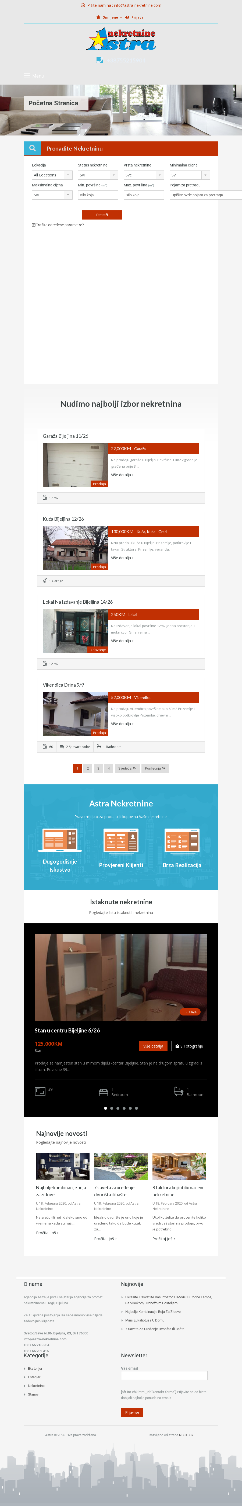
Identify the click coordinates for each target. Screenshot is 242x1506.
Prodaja (190, 1012)
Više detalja (122, 474)
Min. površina (92, 185)
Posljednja (153, 768)
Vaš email (164, 1371)
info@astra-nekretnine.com (137, 5)
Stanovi (33, 1394)
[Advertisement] (121, 271)
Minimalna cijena (184, 165)
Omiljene (107, 17)
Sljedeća (124, 768)
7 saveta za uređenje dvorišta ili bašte (154, 1328)
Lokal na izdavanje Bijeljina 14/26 (78, 602)
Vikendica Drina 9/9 (63, 685)
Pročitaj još (47, 1232)
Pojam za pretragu (185, 185)
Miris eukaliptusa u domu (144, 1319)
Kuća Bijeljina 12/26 (63, 519)
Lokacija (39, 165)
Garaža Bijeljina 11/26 (65, 436)
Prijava (134, 17)
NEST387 (186, 1434)
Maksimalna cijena (47, 185)
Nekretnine (36, 1385)
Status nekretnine (92, 165)
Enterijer (34, 1376)
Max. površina (139, 185)
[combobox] (52, 175)
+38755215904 (126, 60)
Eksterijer (35, 1368)
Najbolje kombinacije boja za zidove (153, 1311)
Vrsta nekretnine (137, 165)
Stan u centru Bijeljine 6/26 (67, 1030)
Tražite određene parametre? (58, 225)
